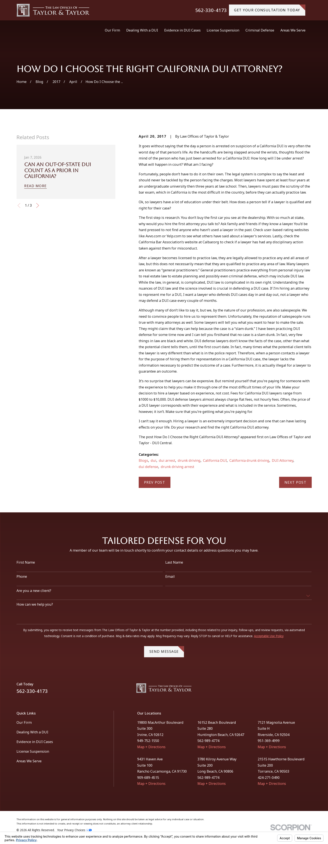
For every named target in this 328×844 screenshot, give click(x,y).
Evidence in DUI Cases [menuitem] (182, 30)
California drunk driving (249, 460)
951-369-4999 (269, 740)
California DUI (215, 460)
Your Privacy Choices (74, 830)
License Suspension (33, 751)
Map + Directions (151, 747)
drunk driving (189, 460)
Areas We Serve (29, 761)
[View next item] (37, 205)
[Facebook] (298, 689)
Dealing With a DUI (32, 732)
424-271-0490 (269, 777)
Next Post (295, 482)
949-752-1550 (148, 740)
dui (153, 460)
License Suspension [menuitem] (223, 30)
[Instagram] (309, 689)
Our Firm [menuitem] (112, 30)
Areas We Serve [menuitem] (292, 30)
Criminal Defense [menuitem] (259, 30)
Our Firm (24, 722)
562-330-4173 (211, 10)
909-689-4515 (148, 777)
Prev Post (154, 482)
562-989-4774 (208, 740)
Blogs (143, 460)
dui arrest (167, 460)
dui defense (148, 466)
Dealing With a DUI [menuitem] (142, 30)
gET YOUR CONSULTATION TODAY (269, 8)
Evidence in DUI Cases (35, 741)
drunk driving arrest (177, 466)
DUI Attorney (282, 460)
